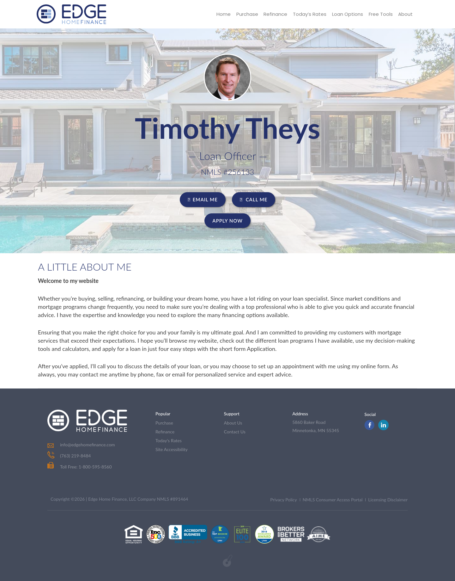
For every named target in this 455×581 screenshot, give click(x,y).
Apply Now (227, 220)
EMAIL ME (203, 199)
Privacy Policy (283, 499)
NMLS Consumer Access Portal (333, 499)
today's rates (168, 440)
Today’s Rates (309, 14)
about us (233, 422)
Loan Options (347, 14)
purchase (164, 422)
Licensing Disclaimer (388, 499)
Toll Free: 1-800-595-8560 (79, 466)
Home (223, 14)
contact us (235, 431)
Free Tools (380, 14)
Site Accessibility (171, 449)
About (405, 14)
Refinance (275, 14)
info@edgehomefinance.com (87, 444)
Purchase (247, 14)
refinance (164, 431)
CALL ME (254, 199)
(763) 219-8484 (75, 455)
